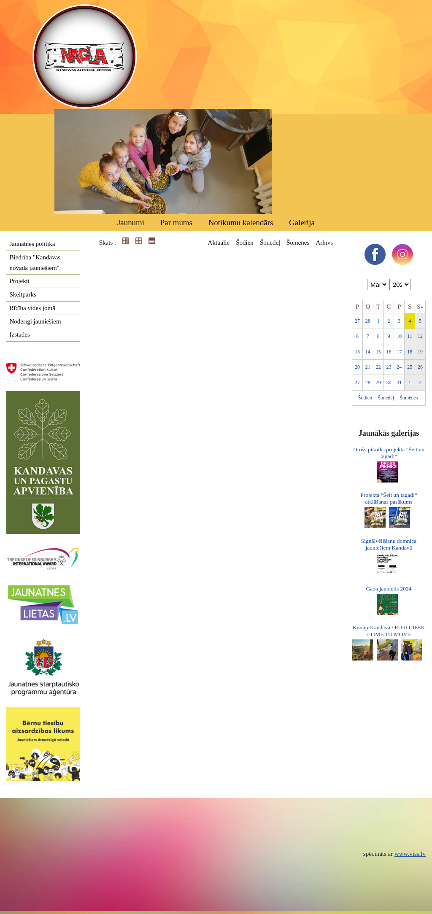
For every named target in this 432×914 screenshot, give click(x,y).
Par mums (176, 222)
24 (399, 367)
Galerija (302, 222)
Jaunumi (130, 222)
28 (367, 321)
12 (420, 336)
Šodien (245, 242)
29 (378, 383)
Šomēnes (297, 242)
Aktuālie (219, 242)
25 (409, 367)
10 (399, 336)
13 (357, 352)
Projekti (20, 281)
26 (420, 367)
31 (399, 383)
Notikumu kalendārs (240, 222)
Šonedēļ (270, 242)
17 (399, 352)
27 (357, 321)
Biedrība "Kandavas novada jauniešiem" (35, 262)
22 (378, 367)
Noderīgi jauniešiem (35, 321)
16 (389, 352)
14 (367, 352)
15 (378, 352)
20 (357, 367)
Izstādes (20, 334)
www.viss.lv (410, 853)
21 (367, 367)
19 (420, 352)
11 (409, 336)
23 (389, 367)
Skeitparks (23, 294)
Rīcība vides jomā (32, 308)
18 (409, 352)
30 (389, 383)
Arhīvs (324, 242)
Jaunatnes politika (32, 243)
